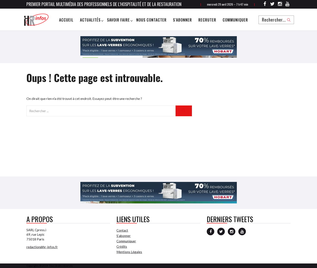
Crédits (121, 246)
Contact (122, 230)
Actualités (90, 20)
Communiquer (235, 20)
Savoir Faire (118, 20)
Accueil (66, 20)
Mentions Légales (129, 252)
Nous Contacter (151, 20)
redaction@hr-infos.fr (42, 247)
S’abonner (182, 20)
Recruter (207, 20)
